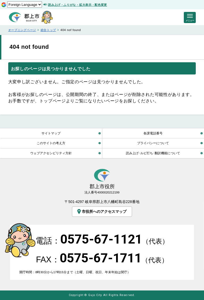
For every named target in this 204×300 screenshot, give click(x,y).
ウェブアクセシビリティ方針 (51, 153)
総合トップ (48, 30)
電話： (102, 240)
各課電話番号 (153, 133)
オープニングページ (22, 30)
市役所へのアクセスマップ (101, 211)
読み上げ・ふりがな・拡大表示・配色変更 (77, 4)
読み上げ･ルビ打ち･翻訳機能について (153, 153)
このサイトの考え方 (51, 143)
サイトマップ (51, 133)
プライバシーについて (153, 143)
